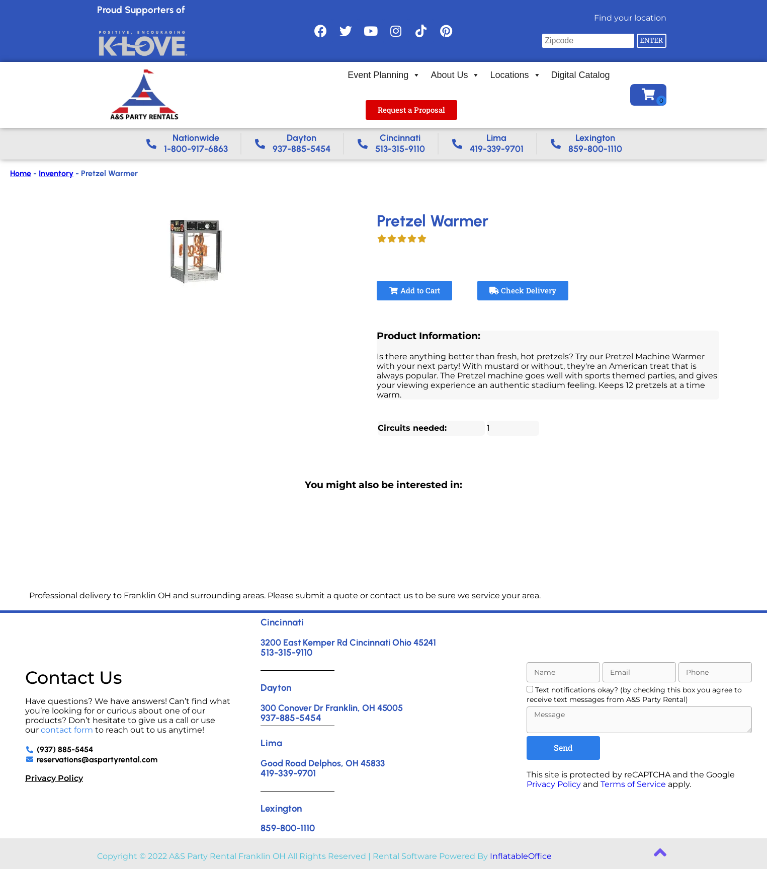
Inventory (56, 173)
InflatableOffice (521, 856)
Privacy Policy (54, 778)
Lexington (281, 808)
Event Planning (384, 75)
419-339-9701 (288, 773)
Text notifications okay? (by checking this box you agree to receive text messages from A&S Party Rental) (634, 694)
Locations (515, 75)
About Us (455, 75)
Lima (271, 743)
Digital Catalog (580, 75)
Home (20, 173)
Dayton (276, 687)
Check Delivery (522, 290)
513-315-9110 (286, 652)
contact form (67, 730)
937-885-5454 (291, 718)
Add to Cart (414, 290)
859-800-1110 (288, 828)
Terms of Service (633, 784)
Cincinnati (282, 622)
